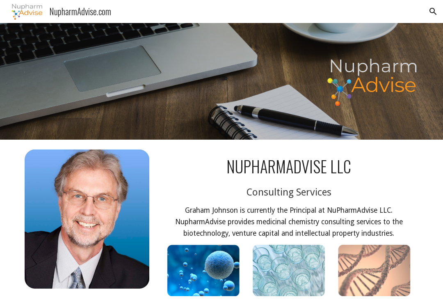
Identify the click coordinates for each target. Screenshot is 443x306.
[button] (433, 11)
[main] (288, 197)
